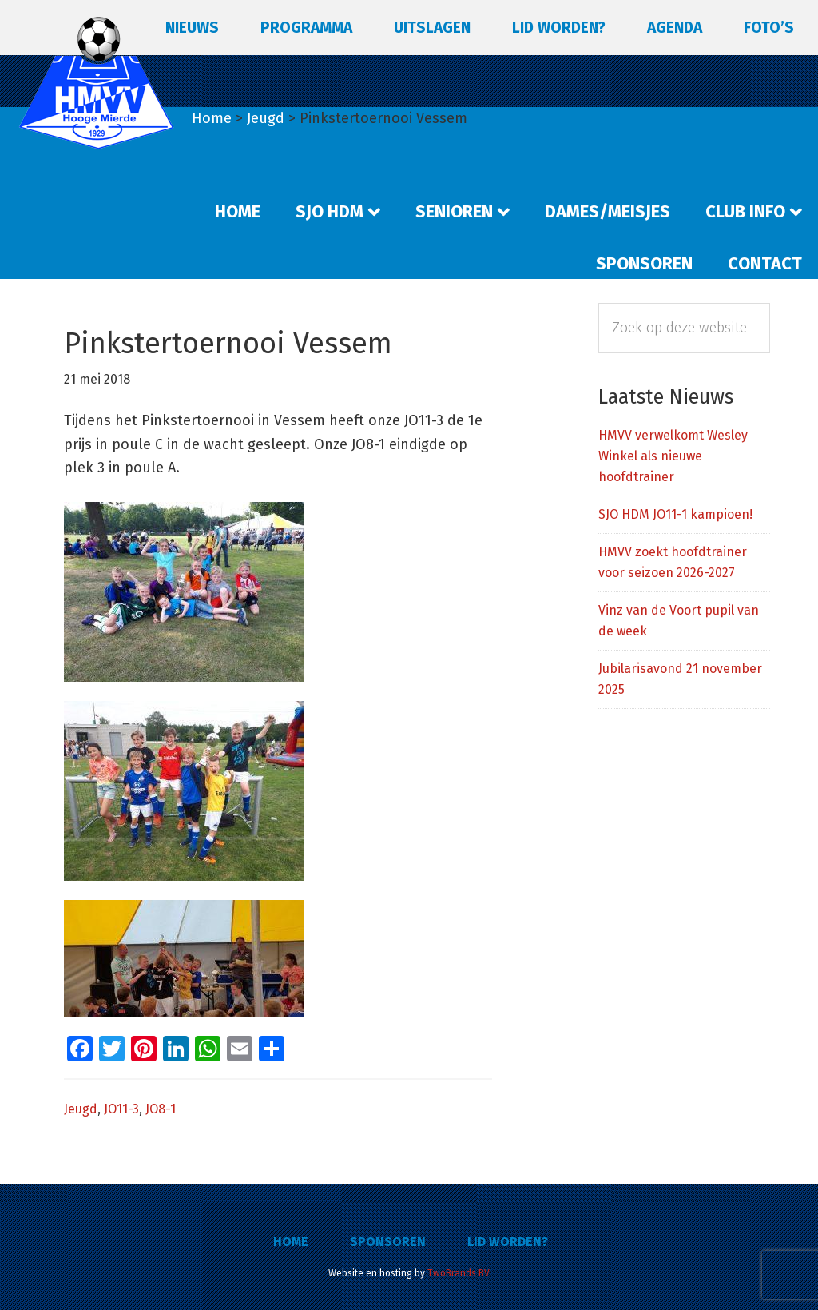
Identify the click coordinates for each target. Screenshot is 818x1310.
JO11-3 (121, 1109)
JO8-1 (160, 1109)
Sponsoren (388, 1241)
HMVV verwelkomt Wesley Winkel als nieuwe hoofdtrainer (673, 456)
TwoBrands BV (458, 1273)
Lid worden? (507, 1241)
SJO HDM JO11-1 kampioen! (675, 514)
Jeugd (80, 1109)
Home (290, 1241)
